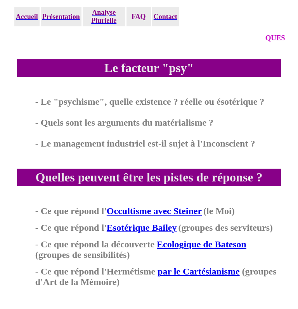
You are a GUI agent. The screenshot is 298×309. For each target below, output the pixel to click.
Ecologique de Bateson (201, 244)
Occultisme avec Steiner (154, 211)
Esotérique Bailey (142, 228)
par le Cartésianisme (199, 271)
